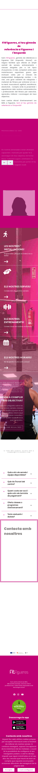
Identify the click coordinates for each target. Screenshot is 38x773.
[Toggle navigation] (35, 4)
